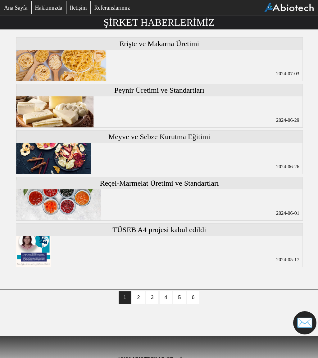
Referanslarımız (112, 8)
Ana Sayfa (15, 8)
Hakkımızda (48, 8)
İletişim (78, 8)
